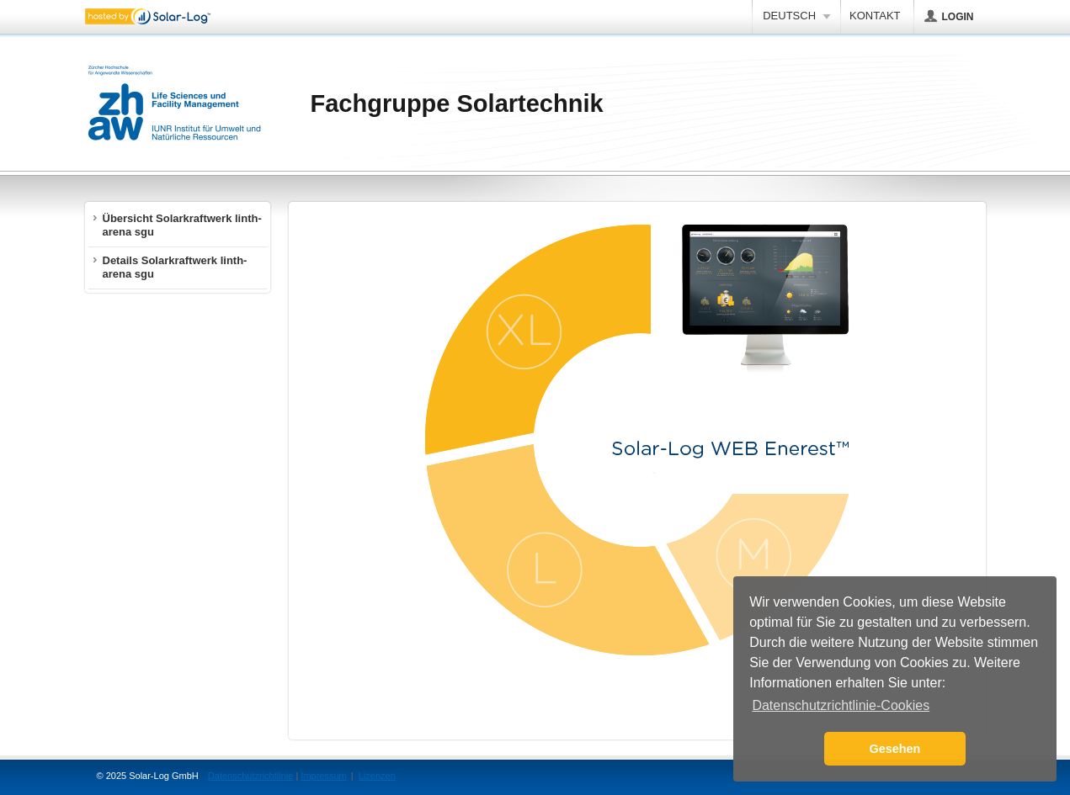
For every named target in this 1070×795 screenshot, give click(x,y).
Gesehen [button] (895, 748)
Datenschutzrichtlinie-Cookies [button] (840, 705)
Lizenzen (377, 776)
